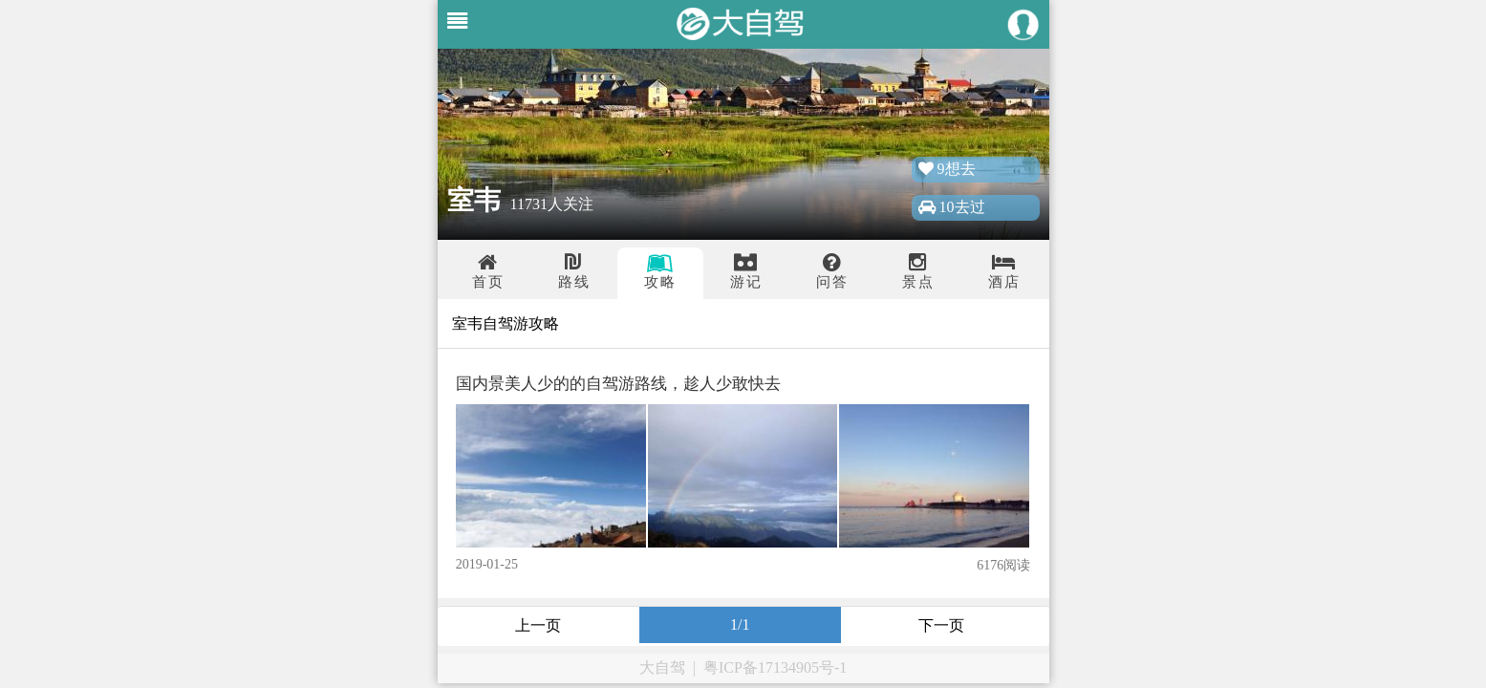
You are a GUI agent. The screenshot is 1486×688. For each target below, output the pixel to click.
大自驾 (662, 667)
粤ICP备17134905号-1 (775, 667)
